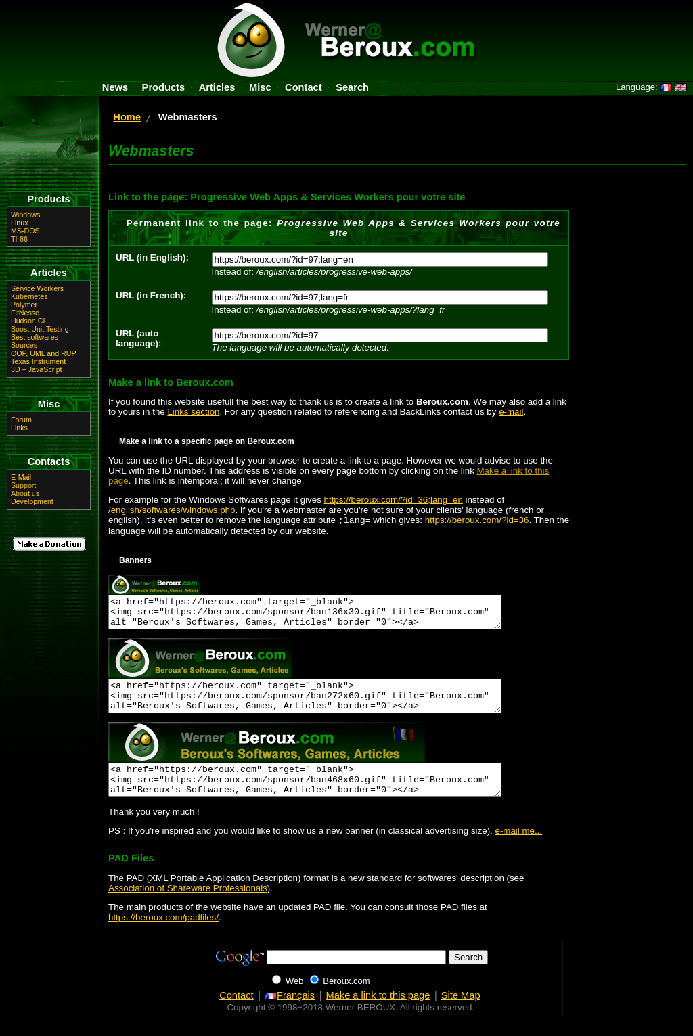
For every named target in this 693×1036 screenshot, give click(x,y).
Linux (19, 223)
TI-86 (19, 239)
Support (23, 485)
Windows (25, 214)
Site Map (460, 1015)
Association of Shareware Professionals (187, 908)
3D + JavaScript (36, 369)
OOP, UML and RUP (43, 353)
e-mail (511, 412)
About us (25, 493)
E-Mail (21, 477)
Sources (24, 345)
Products (163, 87)
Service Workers (37, 288)
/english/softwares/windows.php (171, 510)
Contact (303, 87)
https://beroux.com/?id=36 (477, 521)
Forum (21, 419)
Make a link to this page (378, 1015)
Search (352, 87)
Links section (193, 412)
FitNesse (25, 313)
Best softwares (34, 337)
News (115, 87)
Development (32, 501)
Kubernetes (29, 296)
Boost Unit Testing (40, 329)
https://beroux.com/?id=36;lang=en (393, 500)
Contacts (49, 461)
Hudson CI (28, 321)
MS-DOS (25, 231)
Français (290, 1015)
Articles (217, 87)
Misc (260, 87)
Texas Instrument (38, 361)
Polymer (24, 304)
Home (127, 117)
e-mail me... (519, 850)
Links (19, 428)
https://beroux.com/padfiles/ (163, 937)
